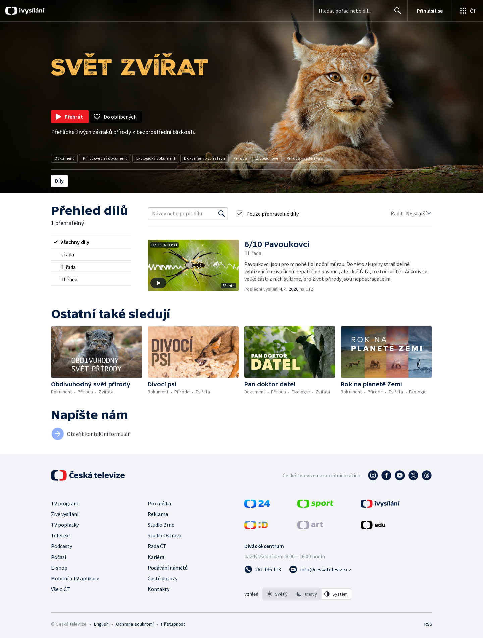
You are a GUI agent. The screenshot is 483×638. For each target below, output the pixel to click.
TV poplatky (65, 524)
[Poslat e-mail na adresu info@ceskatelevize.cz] (320, 569)
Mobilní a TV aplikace (75, 578)
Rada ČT (157, 546)
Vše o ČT (60, 589)
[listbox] (306, 594)
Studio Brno (161, 524)
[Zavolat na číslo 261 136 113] (262, 569)
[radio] (91, 242)
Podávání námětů (168, 567)
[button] (196, 266)
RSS (428, 624)
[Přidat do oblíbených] (116, 116)
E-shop (59, 567)
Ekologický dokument (156, 158)
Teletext (61, 535)
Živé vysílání (64, 514)
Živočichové (267, 158)
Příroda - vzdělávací (305, 158)
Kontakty (158, 589)
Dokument (64, 158)
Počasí (58, 557)
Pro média (159, 503)
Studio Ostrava (164, 535)
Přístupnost (173, 624)
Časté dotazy (162, 578)
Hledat (396, 13)
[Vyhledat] (222, 214)
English (101, 624)
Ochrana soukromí (135, 624)
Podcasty (61, 546)
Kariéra (156, 557)
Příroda (240, 158)
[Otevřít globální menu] (467, 10)
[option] (277, 594)
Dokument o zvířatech (204, 158)
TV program (64, 503)
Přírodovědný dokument (105, 158)
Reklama (158, 514)
